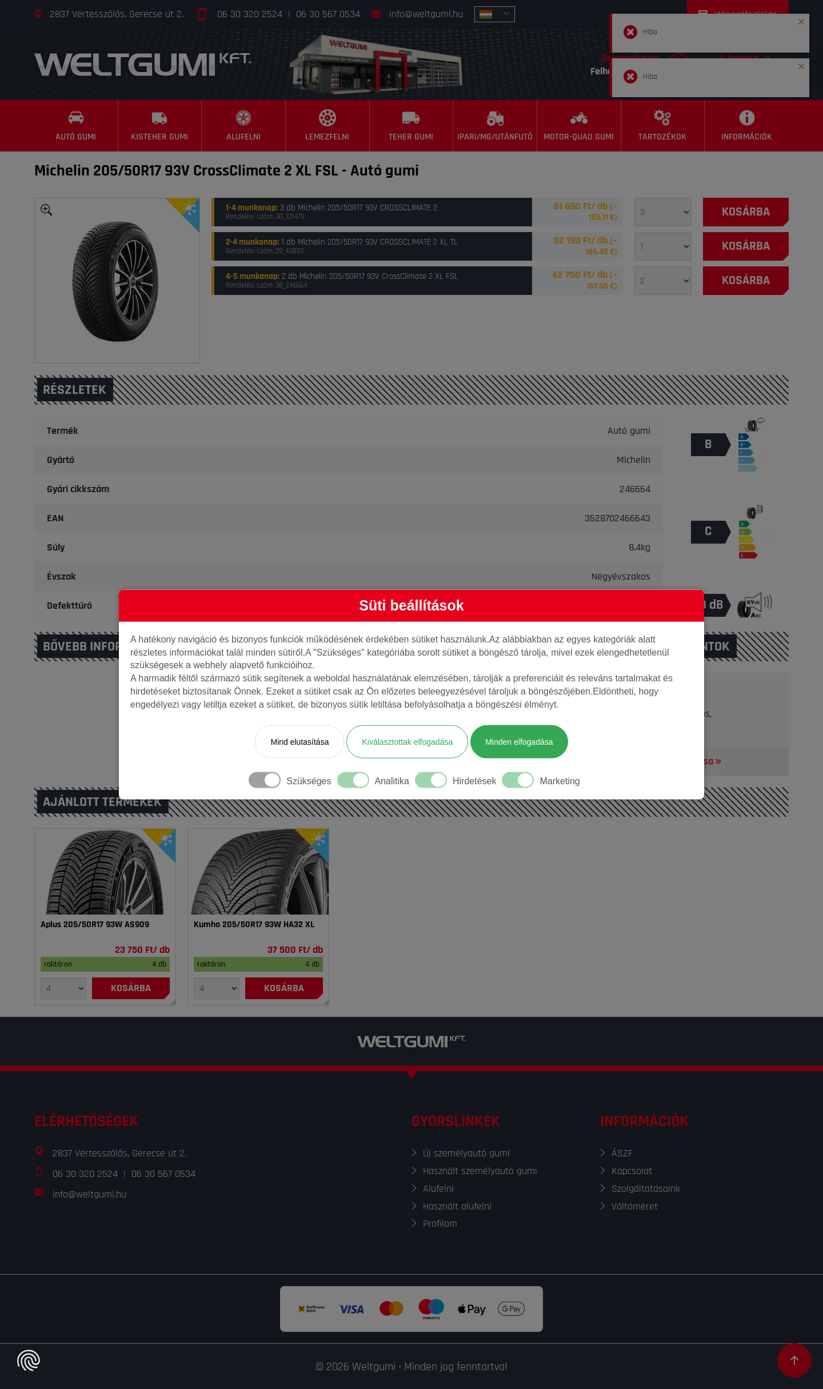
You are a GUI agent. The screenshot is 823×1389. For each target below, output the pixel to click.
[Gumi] (105, 872)
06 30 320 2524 (249, 14)
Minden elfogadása (519, 741)
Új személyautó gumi (466, 1153)
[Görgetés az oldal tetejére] (794, 1360)
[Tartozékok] (663, 125)
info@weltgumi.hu (426, 14)
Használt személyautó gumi (480, 1171)
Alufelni (438, 1188)
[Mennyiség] (663, 212)
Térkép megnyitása (679, 761)
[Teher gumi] (412, 125)
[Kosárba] (746, 212)
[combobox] (494, 14)
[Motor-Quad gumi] (579, 125)
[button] (801, 19)
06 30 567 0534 (328, 14)
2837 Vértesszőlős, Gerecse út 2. (116, 14)
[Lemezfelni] (328, 125)
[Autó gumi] (76, 125)
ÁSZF (622, 1153)
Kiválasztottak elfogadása (407, 741)
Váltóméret (635, 1206)
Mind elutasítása (299, 741)
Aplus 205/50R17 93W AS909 (95, 924)
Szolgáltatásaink (646, 1188)
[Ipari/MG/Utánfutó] (495, 125)
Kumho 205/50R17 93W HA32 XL (254, 924)
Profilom (440, 1223)
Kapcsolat (632, 1171)
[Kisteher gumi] (160, 125)
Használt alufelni (457, 1206)
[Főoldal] (142, 64)
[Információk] (747, 125)
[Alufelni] (244, 125)
